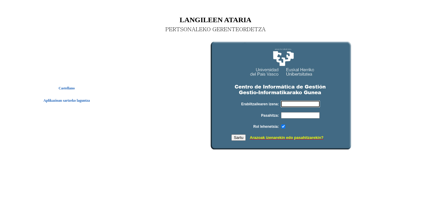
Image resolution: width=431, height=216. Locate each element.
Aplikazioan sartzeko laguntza (66, 100)
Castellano (67, 88)
